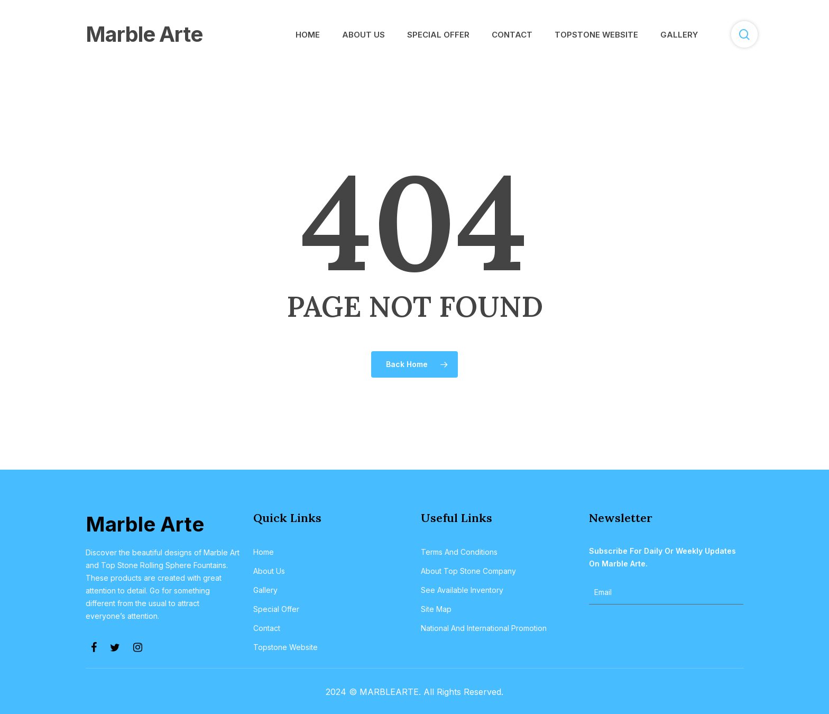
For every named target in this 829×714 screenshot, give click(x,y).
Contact (266, 628)
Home (263, 551)
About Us (269, 570)
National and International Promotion (484, 628)
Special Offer (276, 609)
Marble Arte (144, 34)
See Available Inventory (462, 589)
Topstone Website (285, 647)
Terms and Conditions (459, 551)
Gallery (265, 589)
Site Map (436, 609)
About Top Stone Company (468, 570)
